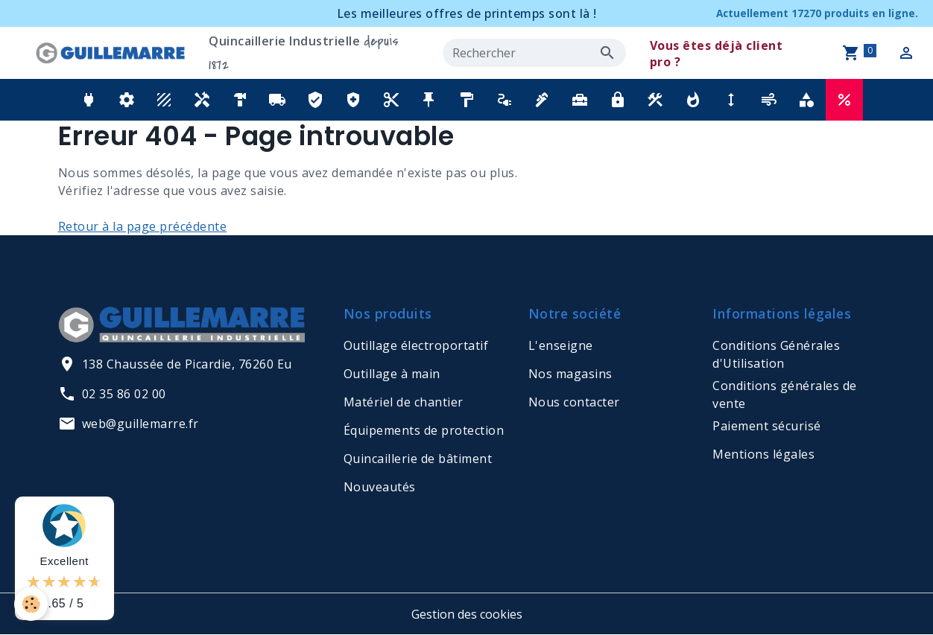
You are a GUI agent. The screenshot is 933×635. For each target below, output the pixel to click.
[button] (89, 100)
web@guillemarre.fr (128, 423)
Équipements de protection (424, 430)
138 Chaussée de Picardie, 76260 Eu (175, 364)
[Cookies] (31, 604)
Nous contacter (574, 402)
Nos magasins (570, 374)
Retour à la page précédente (142, 226)
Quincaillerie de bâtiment (418, 458)
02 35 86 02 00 (112, 394)
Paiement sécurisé (766, 426)
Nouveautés (380, 487)
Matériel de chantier (404, 402)
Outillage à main (392, 374)
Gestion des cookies (466, 614)
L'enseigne (560, 345)
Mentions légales (763, 454)
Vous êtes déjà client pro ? (716, 53)
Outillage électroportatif (416, 345)
